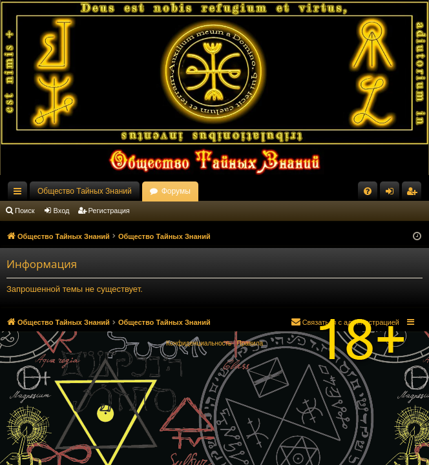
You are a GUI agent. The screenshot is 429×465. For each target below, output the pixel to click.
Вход (62, 210)
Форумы (176, 191)
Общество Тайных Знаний (84, 191)
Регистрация (109, 210)
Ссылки (20, 194)
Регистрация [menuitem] (414, 194)
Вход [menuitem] (392, 194)
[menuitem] (367, 191)
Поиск (24, 210)
